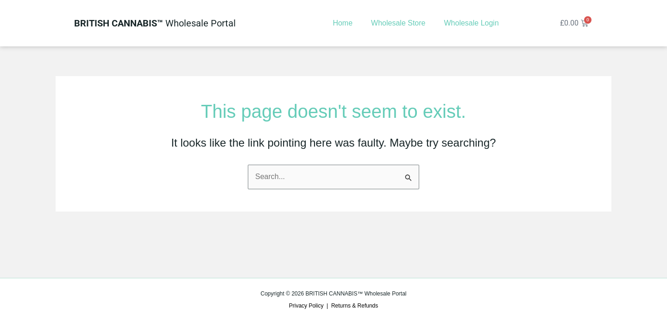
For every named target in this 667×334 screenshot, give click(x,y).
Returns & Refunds (354, 305)
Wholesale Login (471, 23)
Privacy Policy (306, 305)
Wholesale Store (398, 23)
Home (342, 23)
